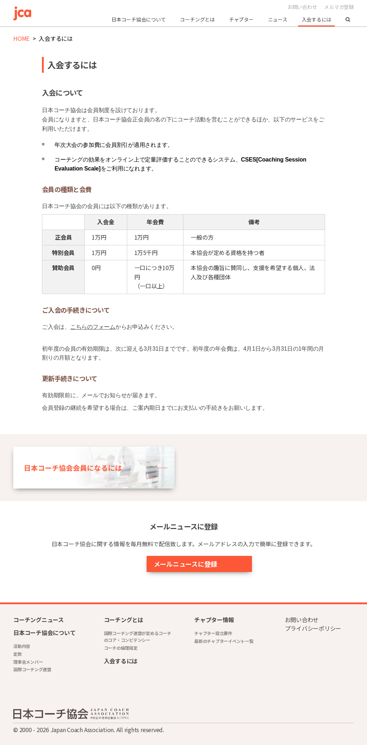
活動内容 (21, 646)
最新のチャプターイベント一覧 (223, 641)
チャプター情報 (214, 619)
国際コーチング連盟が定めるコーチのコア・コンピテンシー (137, 636)
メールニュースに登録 (167, 563)
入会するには (317, 19)
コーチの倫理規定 (121, 648)
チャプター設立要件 (213, 633)
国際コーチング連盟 (32, 669)
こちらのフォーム (92, 327)
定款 (17, 654)
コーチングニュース (38, 619)
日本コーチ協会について (138, 19)
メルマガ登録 (339, 6)
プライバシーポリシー (313, 628)
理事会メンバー (28, 662)
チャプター (241, 19)
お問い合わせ (302, 6)
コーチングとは (197, 19)
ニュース (277, 19)
